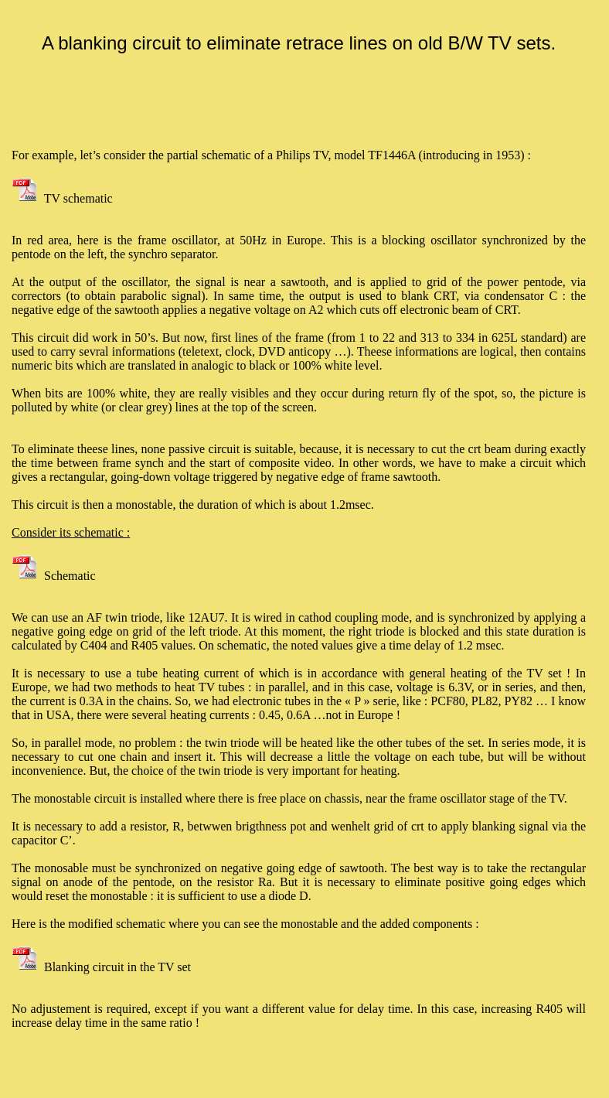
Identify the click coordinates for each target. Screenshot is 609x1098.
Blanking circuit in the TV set (101, 967)
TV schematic (62, 198)
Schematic (54, 575)
